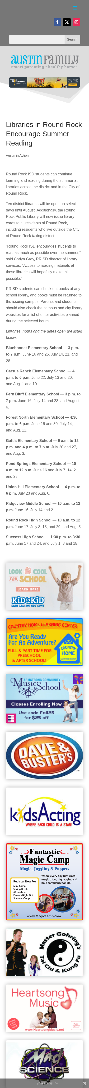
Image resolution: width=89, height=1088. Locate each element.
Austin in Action (17, 155)
